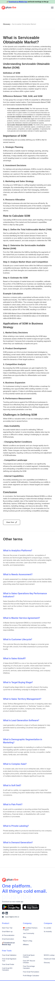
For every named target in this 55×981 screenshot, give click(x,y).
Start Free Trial (7, 928)
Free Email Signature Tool (9, 960)
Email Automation (8, 939)
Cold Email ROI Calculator (7, 969)
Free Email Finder (8, 964)
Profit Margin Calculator (31, 976)
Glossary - (7, 24)
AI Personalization (8, 935)
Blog (24, 937)
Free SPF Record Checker (29, 962)
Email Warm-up (7, 931)
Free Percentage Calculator (29, 967)
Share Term (10, 522)
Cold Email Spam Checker (29, 956)
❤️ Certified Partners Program (30, 929)
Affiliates (26, 944)
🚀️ (8, 943)
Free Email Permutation (31, 972)
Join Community (28, 933)
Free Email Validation (9, 955)
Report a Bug (27, 941)
